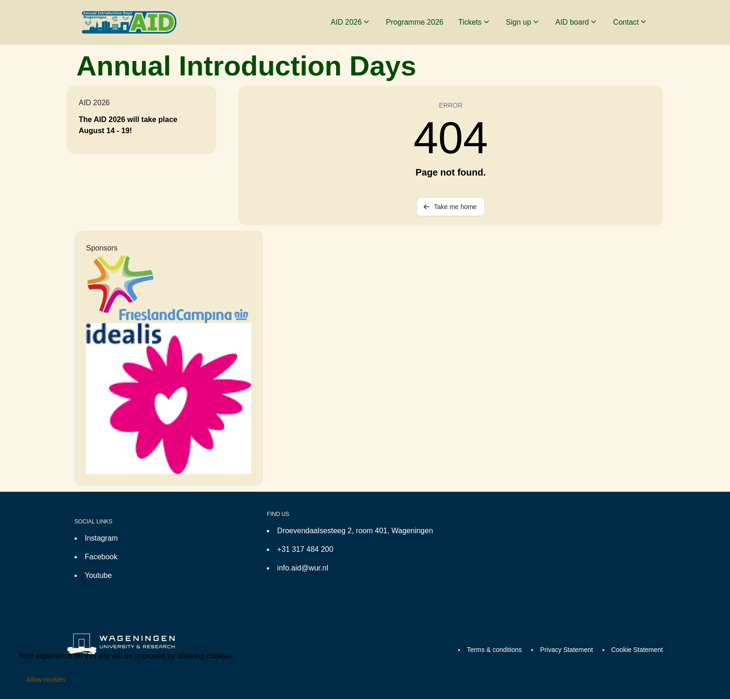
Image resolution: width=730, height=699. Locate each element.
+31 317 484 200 (305, 549)
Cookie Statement (637, 649)
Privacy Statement (566, 649)
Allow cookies (46, 679)
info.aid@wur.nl (302, 568)
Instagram (101, 538)
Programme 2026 (415, 22)
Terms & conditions (494, 649)
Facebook (101, 557)
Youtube (98, 575)
